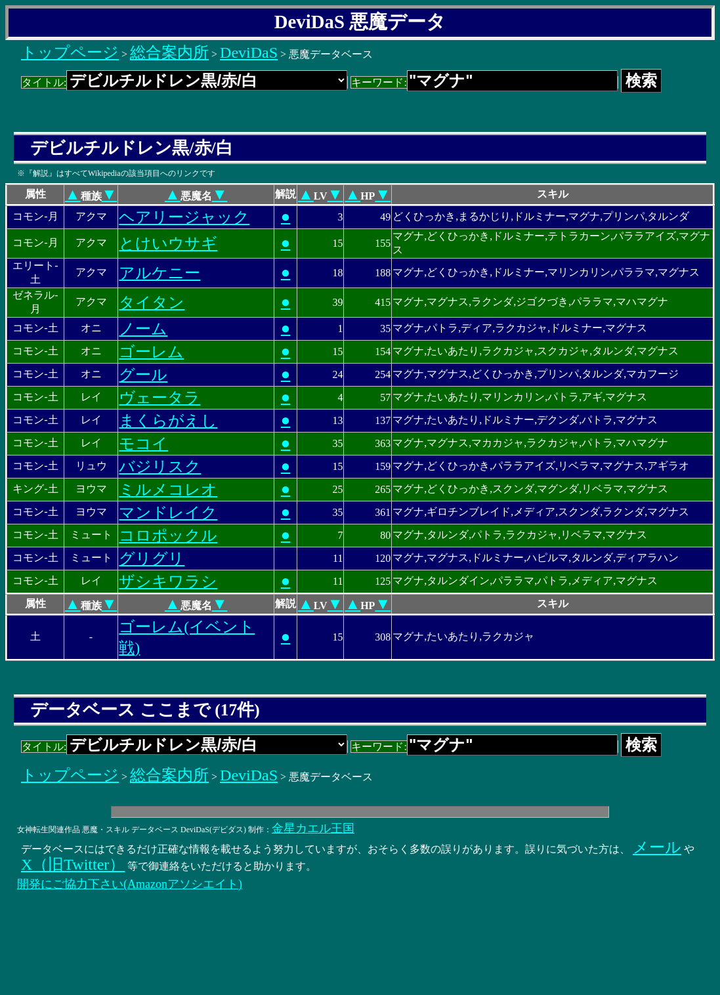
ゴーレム (151, 351)
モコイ (143, 443)
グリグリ (151, 558)
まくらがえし (168, 420)
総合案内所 (169, 52)
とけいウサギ (168, 243)
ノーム (143, 328)
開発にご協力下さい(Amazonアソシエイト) (129, 884)
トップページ (70, 52)
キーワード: (484, 82)
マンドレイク (168, 512)
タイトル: (184, 82)
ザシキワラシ (168, 581)
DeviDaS (249, 52)
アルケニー (159, 273)
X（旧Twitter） (73, 864)
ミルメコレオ (168, 489)
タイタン (151, 302)
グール (143, 374)
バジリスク (160, 466)
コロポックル (168, 535)
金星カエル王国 (313, 828)
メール (657, 847)
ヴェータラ (159, 397)
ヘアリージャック (184, 217)
